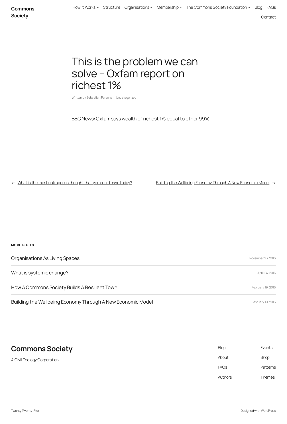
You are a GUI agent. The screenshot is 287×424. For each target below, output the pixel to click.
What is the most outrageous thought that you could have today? (75, 182)
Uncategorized (126, 97)
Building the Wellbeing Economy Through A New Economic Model (212, 182)
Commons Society (23, 12)
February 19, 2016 (264, 287)
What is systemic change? (39, 273)
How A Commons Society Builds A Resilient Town (64, 287)
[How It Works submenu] (98, 7)
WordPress (268, 410)
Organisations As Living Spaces (45, 258)
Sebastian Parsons (99, 97)
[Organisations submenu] (151, 7)
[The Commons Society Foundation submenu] (249, 7)
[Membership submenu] (180, 7)
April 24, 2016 (266, 273)
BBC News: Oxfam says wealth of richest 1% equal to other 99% (141, 118)
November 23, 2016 (262, 258)
